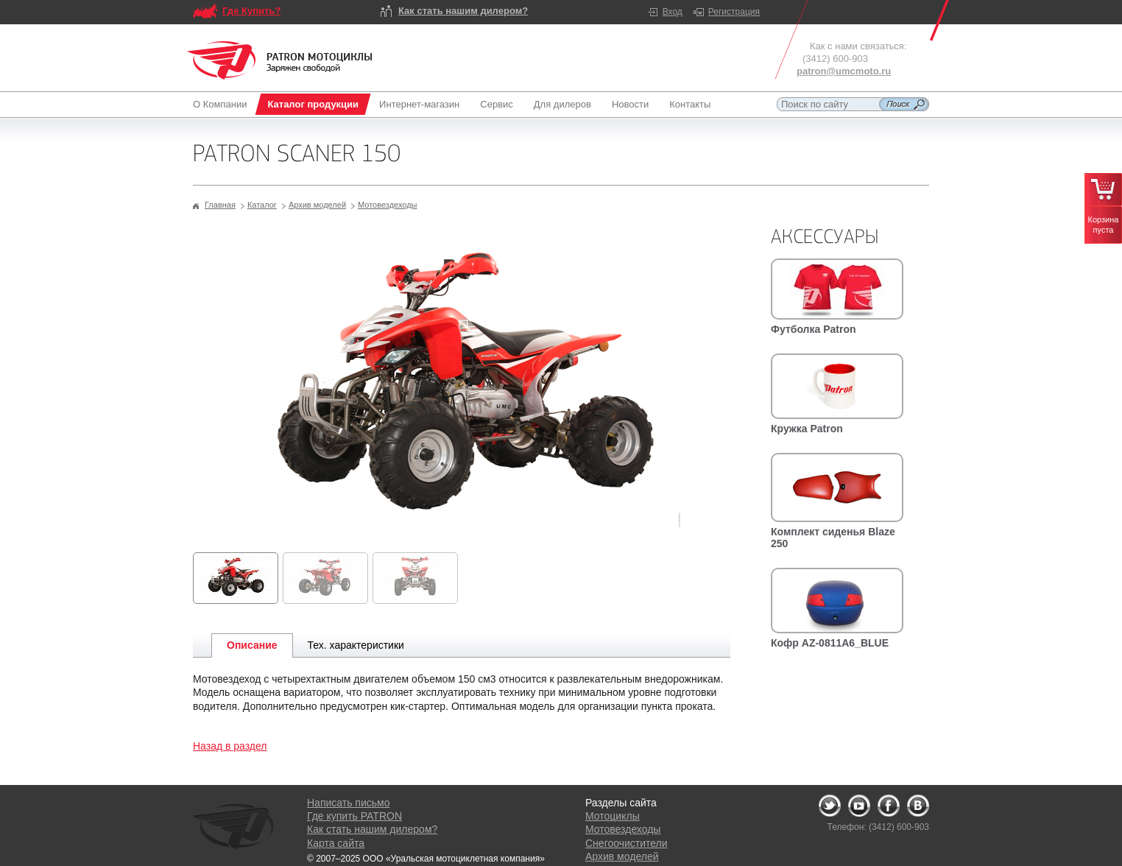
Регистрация (734, 12)
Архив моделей (317, 204)
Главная (220, 204)
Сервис (496, 104)
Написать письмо (348, 803)
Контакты (689, 104)
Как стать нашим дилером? (463, 10)
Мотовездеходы (387, 204)
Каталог (262, 204)
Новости (630, 104)
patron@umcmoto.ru (844, 71)
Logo (280, 60)
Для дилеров (562, 104)
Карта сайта (335, 843)
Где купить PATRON (354, 816)
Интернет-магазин (419, 104)
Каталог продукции (312, 104)
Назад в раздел (230, 746)
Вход (672, 12)
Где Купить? (251, 10)
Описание (252, 645)
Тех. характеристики (356, 645)
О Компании (223, 104)
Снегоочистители (626, 843)
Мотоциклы (612, 816)
